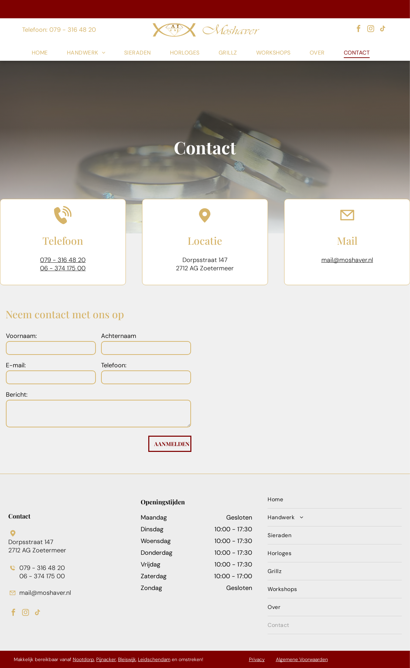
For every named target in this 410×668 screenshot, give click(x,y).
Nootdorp (83, 659)
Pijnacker (106, 659)
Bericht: (17, 394)
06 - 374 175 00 (63, 268)
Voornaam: (21, 336)
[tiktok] (383, 29)
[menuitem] (44, 52)
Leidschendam (154, 659)
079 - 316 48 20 (63, 260)
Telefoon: (114, 365)
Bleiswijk (127, 659)
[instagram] (371, 29)
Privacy (257, 659)
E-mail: (16, 365)
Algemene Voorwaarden (302, 659)
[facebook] (358, 29)
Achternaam (118, 336)
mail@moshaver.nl (347, 260)
